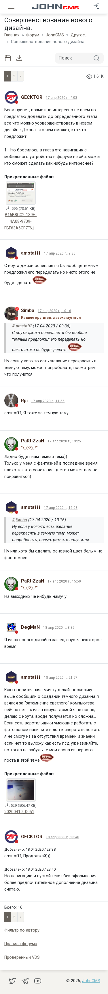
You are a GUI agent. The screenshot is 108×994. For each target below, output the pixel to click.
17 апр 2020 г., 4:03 (61, 98)
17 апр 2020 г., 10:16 (54, 311)
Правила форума (20, 943)
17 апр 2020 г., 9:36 (59, 253)
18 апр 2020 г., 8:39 (59, 628)
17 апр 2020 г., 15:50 (64, 581)
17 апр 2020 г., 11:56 (48, 401)
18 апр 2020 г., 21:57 (60, 678)
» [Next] (20, 76)
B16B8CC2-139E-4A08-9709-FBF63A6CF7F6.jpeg (22, 221)
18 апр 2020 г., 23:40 (62, 837)
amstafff (24, 326)
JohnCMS (91, 980)
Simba (21, 520)
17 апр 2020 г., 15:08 (60, 508)
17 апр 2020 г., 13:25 (64, 441)
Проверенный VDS (22, 957)
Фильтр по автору (21, 930)
